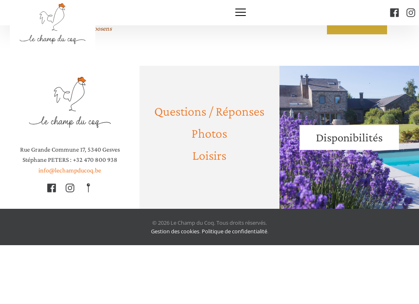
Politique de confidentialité (234, 231)
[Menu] (240, 13)
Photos (209, 133)
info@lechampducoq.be (69, 170)
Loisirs (209, 155)
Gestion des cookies (175, 231)
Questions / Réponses (209, 110)
